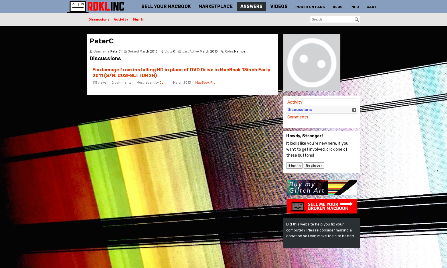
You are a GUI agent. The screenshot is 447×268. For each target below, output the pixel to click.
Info (354, 7)
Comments (297, 117)
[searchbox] (335, 19)
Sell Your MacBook (166, 6)
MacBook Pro (205, 82)
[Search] (357, 19)
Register (314, 166)
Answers (251, 6)
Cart (372, 7)
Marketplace (215, 6)
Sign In (139, 19)
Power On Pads (310, 7)
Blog (338, 7)
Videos (279, 6)
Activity (121, 19)
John (164, 82)
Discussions (98, 19)
